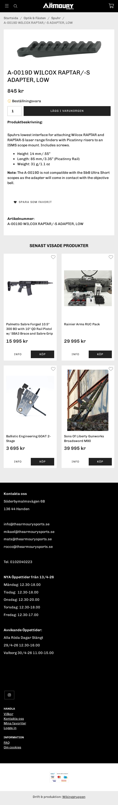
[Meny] (6, 5)
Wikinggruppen (73, 797)
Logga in (10, 728)
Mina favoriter (15, 723)
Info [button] (18, 354)
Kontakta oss (14, 718)
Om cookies (12, 747)
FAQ (7, 742)
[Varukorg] (111, 5)
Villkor (8, 714)
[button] (42, 354)
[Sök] (15, 6)
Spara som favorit (33, 202)
